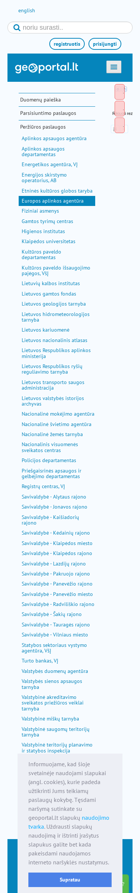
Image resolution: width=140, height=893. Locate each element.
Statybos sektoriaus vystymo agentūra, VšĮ (54, 648)
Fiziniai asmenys (40, 210)
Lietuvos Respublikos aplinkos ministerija (56, 353)
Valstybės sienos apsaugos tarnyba (52, 684)
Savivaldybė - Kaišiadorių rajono (50, 520)
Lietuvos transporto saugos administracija (53, 385)
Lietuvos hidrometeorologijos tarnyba (56, 317)
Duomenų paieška (40, 99)
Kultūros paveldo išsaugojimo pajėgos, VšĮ (56, 270)
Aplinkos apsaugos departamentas (43, 151)
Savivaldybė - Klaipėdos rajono (57, 553)
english (26, 10)
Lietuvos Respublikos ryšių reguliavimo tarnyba (52, 369)
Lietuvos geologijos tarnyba (54, 303)
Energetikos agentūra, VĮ (50, 164)
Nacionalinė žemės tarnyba (52, 434)
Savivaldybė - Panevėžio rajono (57, 583)
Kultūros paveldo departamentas (41, 254)
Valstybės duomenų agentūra (55, 671)
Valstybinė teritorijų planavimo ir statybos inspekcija (57, 747)
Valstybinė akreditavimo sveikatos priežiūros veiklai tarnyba (53, 703)
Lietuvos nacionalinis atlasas (54, 340)
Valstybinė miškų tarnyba (50, 718)
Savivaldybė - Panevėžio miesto (57, 594)
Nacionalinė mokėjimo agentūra (58, 413)
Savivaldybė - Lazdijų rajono (54, 563)
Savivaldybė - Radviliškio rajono (58, 604)
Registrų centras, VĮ (43, 486)
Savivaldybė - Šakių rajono (52, 614)
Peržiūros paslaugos (43, 126)
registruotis (67, 44)
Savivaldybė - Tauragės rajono (56, 624)
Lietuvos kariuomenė (45, 329)
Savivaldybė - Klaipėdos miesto (57, 543)
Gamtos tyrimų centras (47, 221)
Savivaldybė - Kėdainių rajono (56, 532)
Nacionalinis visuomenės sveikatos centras (50, 447)
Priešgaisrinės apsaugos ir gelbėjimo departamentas (51, 473)
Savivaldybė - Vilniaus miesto (55, 634)
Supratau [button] (70, 879)
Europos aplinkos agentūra (53, 200)
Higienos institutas (43, 231)
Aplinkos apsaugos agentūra (54, 138)
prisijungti (105, 44)
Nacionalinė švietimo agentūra (56, 424)
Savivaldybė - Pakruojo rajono (56, 573)
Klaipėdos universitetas (48, 241)
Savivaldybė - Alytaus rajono (54, 496)
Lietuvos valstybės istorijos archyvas (53, 401)
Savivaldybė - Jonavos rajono (54, 506)
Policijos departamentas (49, 460)
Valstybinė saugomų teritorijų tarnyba (56, 732)
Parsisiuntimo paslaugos (48, 113)
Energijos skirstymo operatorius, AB (44, 177)
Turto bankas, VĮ (40, 660)
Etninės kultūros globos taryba (57, 190)
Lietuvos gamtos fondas (49, 293)
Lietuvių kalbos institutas (51, 283)
